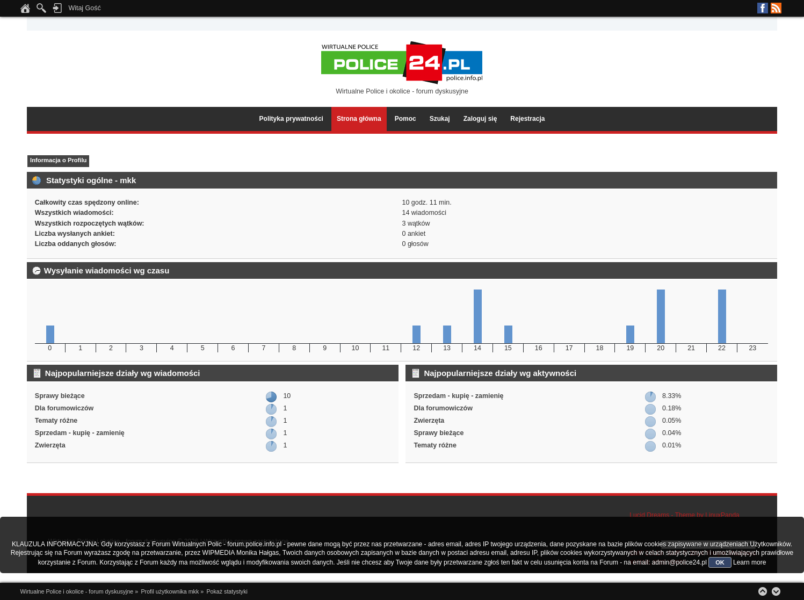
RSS (776, 8)
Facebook (762, 8)
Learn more (749, 562)
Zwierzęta (50, 445)
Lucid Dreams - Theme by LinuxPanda (684, 515)
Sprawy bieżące (60, 396)
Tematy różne (56, 420)
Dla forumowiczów (64, 408)
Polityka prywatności (291, 118)
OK (720, 562)
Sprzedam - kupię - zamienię (80, 433)
